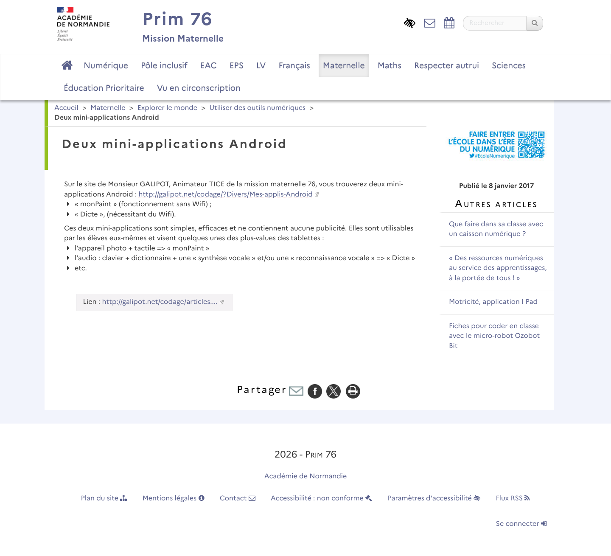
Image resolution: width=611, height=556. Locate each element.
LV (261, 65)
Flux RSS (513, 498)
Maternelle (344, 65)
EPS (237, 65)
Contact (237, 498)
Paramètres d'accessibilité (434, 498)
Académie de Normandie (305, 476)
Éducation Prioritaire (104, 88)
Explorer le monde (167, 108)
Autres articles (496, 203)
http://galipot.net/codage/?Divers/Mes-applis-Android (226, 195)
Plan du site (104, 498)
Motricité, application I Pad (493, 302)
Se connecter (521, 524)
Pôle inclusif (164, 65)
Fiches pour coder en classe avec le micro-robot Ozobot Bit (494, 336)
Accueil (66, 108)
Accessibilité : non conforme (321, 498)
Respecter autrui (446, 65)
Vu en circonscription (199, 88)
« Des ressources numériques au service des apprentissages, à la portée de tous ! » (498, 268)
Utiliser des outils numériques (257, 108)
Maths (389, 65)
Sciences (509, 65)
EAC (208, 65)
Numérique (106, 65)
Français (294, 65)
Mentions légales (174, 498)
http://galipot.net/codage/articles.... (160, 302)
